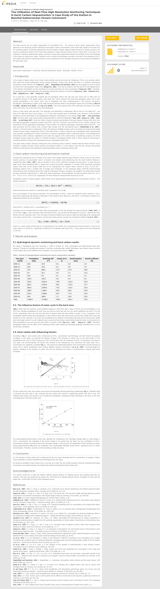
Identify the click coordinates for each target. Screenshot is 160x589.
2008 (89, 127)
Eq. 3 (24, 336)
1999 (78, 347)
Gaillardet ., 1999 (26, 93)
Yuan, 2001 (17, 576)
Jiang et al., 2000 (19, 529)
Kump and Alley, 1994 (20, 533)
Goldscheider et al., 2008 (22, 509)
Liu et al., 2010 (18, 538)
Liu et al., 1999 (18, 544)
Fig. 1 (43, 345)
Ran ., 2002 (69, 322)
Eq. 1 (25, 213)
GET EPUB (142, 38)
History (44, 29)
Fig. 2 (86, 391)
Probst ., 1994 (42, 93)
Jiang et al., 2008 (19, 524)
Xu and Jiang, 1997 (25, 120)
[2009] (47, 106)
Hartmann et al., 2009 (20, 513)
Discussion (34, 29)
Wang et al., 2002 (19, 565)
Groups (32, 3)
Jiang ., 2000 (88, 118)
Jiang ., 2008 (84, 322)
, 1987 (31, 162)
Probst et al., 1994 (19, 549)
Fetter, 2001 (17, 498)
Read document (20, 29)
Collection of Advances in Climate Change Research (33, 9)
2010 (92, 217)
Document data (94, 23)
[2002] (29, 106)
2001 (85, 89)
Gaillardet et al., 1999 (20, 500)
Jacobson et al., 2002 (21, 518)
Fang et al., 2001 (19, 493)
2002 (50, 87)
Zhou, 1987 (17, 585)
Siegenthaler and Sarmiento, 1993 (63, 84)
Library (23, 3)
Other (126, 56)
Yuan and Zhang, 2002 (21, 580)
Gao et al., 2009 (18, 504)
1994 (80, 91)
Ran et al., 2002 (19, 553)
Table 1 (71, 250)
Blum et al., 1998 (19, 489)
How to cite (80, 23)
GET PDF (112, 38)
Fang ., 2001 (43, 84)
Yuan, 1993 (81, 116)
